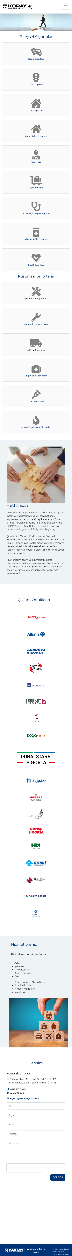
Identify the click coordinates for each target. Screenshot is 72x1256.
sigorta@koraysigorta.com (24, 1098)
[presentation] (25, 1168)
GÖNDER (58, 1177)
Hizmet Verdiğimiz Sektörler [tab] (28, 954)
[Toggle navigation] (66, 7)
